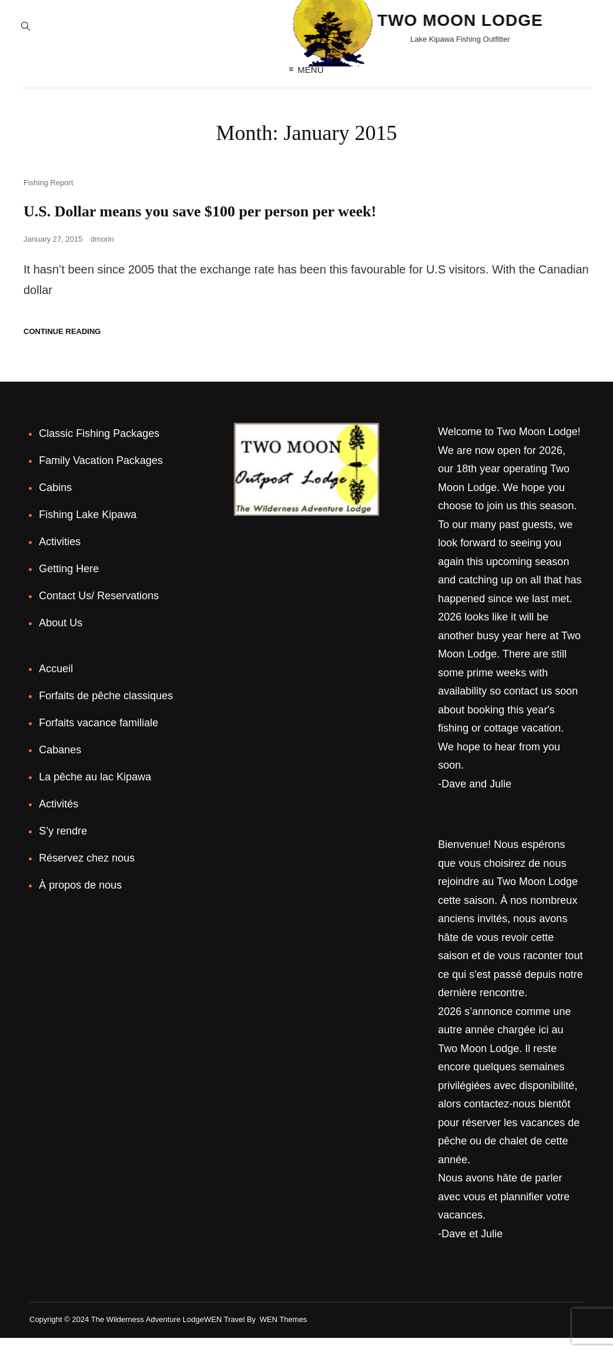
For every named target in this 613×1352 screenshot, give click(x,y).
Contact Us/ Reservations (99, 610)
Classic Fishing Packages (99, 447)
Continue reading (62, 345)
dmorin (102, 253)
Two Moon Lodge (351, 24)
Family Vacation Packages (101, 474)
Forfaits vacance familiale (98, 737)
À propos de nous (80, 899)
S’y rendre (63, 845)
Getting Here (69, 583)
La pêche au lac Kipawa (95, 791)
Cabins (55, 502)
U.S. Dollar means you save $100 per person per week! (213, 225)
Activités (58, 818)
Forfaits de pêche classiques (106, 710)
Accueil (56, 683)
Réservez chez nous (87, 872)
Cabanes (60, 764)
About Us (60, 637)
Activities (60, 556)
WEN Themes (283, 1333)
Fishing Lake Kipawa (87, 529)
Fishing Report (48, 196)
